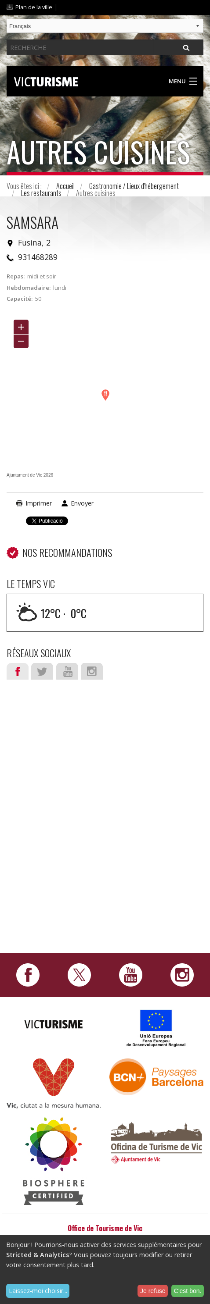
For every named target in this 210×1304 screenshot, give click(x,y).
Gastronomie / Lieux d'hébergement (134, 186)
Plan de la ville (33, 7)
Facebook (18, 671)
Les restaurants (41, 193)
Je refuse (153, 1290)
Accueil (65, 186)
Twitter (42, 671)
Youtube (67, 671)
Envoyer (82, 503)
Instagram (92, 671)
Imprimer (38, 503)
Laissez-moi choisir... (38, 1290)
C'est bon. (188, 1290)
